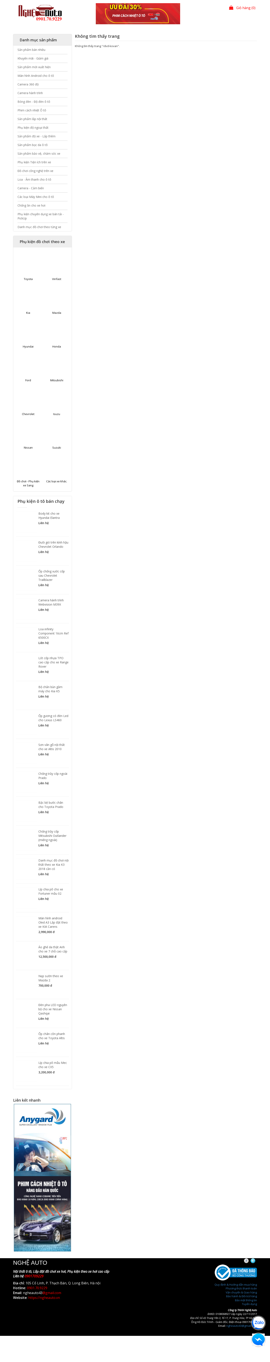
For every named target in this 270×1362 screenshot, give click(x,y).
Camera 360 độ (28, 84)
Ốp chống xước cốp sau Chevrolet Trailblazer (51, 575)
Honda (56, 346)
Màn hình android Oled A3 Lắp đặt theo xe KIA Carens (53, 922)
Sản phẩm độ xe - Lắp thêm (36, 136)
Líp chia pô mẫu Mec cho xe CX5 (52, 1065)
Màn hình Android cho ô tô (36, 76)
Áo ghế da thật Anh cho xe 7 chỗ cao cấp (52, 949)
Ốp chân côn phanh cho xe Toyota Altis (51, 1036)
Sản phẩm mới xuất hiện (34, 67)
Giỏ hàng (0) (242, 7)
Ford (28, 380)
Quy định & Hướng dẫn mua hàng (236, 1284)
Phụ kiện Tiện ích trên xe (34, 162)
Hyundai (28, 346)
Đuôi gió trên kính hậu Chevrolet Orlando (53, 544)
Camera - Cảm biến (31, 188)
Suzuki (56, 447)
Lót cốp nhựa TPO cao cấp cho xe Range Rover (53, 662)
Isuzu (56, 414)
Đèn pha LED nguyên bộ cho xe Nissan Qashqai (52, 1009)
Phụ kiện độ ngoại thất (33, 128)
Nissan (28, 447)
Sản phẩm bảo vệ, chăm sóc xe (39, 153)
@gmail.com (51, 1292)
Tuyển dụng (249, 1304)
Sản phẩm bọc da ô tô (33, 145)
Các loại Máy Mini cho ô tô (36, 197)
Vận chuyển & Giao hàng (241, 1292)
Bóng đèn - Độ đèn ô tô (34, 102)
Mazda (56, 313)
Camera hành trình (30, 93)
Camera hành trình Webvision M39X (51, 602)
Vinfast (56, 279)
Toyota (28, 279)
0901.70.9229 (37, 1288)
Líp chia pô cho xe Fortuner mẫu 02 (50, 891)
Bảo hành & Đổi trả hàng (241, 1296)
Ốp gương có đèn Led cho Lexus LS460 (53, 718)
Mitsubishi (56, 380)
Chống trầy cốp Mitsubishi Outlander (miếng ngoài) (52, 835)
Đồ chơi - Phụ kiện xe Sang (28, 483)
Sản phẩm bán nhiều (31, 50)
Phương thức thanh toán (241, 1288)
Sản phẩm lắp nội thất (32, 119)
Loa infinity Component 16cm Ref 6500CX (53, 633)
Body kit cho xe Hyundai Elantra (49, 515)
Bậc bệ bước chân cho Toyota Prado (50, 805)
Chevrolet (28, 414)
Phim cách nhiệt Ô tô (32, 110)
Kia (28, 313)
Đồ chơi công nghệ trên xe (35, 171)
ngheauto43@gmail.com (241, 1326)
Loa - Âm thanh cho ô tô (34, 179)
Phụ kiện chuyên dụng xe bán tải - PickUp (41, 216)
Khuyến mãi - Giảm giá (33, 58)
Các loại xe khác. (56, 481)
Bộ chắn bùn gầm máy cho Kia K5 (50, 689)
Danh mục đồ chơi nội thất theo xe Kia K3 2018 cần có (53, 864)
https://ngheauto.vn (44, 1297)
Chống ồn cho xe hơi (31, 205)
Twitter (256, 1261)
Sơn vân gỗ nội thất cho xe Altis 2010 (51, 747)
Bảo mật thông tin (246, 1300)
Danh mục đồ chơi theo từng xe (39, 227)
